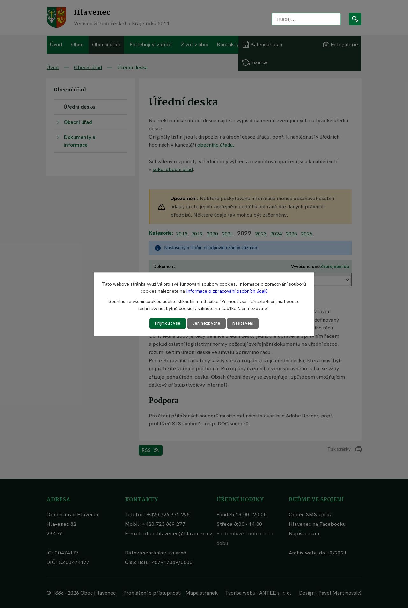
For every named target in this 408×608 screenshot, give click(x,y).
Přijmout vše (166, 323)
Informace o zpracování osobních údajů (227, 291)
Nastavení (244, 323)
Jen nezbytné (207, 323)
